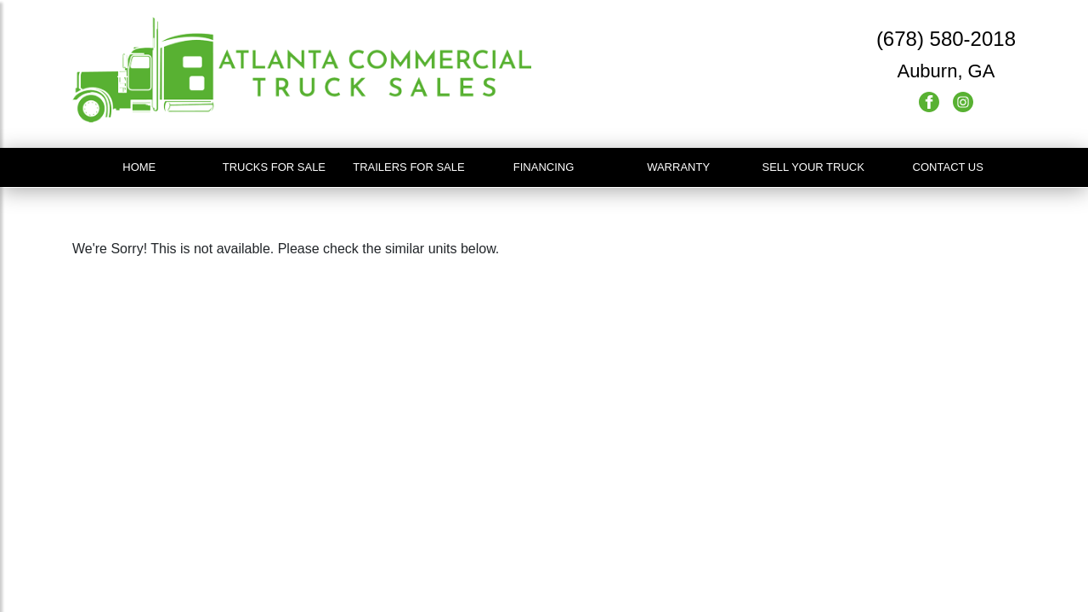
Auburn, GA (945, 71)
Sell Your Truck (813, 167)
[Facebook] (931, 101)
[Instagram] (963, 101)
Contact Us (948, 167)
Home (139, 167)
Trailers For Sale (408, 167)
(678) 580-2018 (946, 38)
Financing (544, 167)
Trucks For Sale (274, 167)
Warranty (678, 167)
